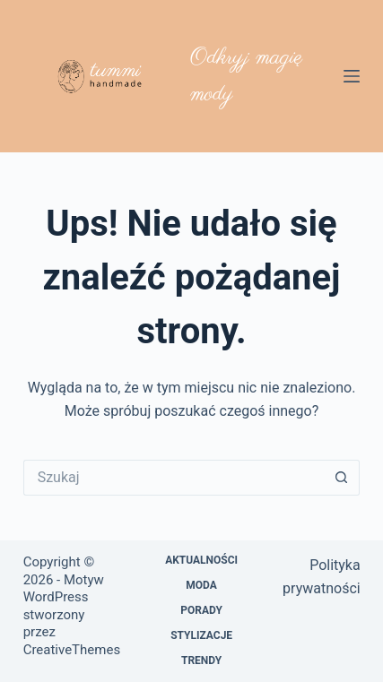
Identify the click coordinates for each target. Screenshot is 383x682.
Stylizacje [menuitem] (201, 635)
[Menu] (352, 76)
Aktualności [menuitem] (201, 560)
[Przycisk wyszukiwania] (342, 478)
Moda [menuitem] (201, 585)
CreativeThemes (72, 650)
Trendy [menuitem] (201, 660)
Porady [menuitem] (201, 610)
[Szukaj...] (174, 478)
